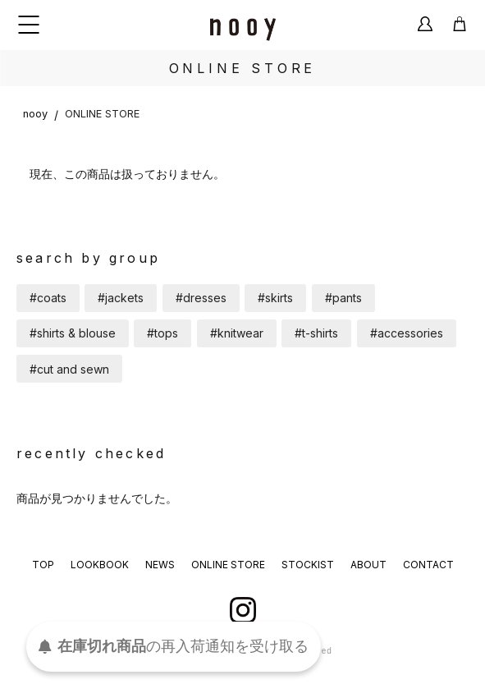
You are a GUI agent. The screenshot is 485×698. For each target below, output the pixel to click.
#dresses (201, 298)
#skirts (275, 298)
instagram (243, 610)
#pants (343, 298)
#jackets (121, 298)
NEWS (160, 564)
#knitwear (236, 333)
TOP (43, 564)
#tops (162, 333)
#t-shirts (316, 333)
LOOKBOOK (100, 564)
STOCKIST (307, 564)
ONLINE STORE (102, 114)
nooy (35, 114)
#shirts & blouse (73, 333)
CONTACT (428, 564)
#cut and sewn (69, 369)
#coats (48, 298)
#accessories (406, 333)
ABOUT (368, 564)
